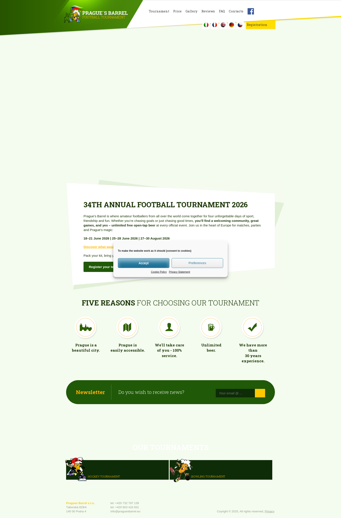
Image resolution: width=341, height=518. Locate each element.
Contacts (236, 11)
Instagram (261, 11)
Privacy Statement (179, 271)
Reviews (208, 11)
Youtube (271, 11)
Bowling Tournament (208, 476)
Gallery (191, 11)
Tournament (159, 11)
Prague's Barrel (96, 14)
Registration (257, 24)
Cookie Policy (159, 271)
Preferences (197, 263)
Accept (144, 263)
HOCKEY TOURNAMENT (104, 476)
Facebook (250, 11)
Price (177, 11)
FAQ (222, 11)
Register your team (104, 267)
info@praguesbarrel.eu (125, 511)
